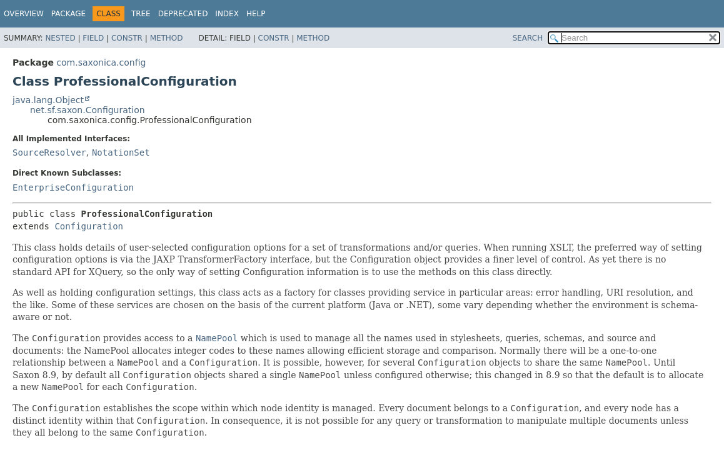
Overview (24, 13)
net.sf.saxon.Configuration (87, 110)
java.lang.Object (48, 100)
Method (166, 38)
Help (256, 13)
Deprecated (183, 13)
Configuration (88, 226)
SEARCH (528, 38)
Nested (60, 38)
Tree (141, 13)
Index (227, 13)
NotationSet (121, 153)
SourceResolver (49, 153)
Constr (127, 38)
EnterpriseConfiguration (73, 187)
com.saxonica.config (101, 63)
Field (93, 38)
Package (68, 13)
